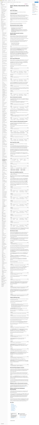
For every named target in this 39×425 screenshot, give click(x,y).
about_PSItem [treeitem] (3, 128)
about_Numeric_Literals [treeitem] (4, 119)
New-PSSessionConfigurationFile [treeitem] (4, 246)
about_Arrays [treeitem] (3, 37)
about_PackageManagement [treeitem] (4, 132)
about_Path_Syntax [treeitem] (4, 140)
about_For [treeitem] (3, 82)
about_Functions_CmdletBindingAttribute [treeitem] (4, 94)
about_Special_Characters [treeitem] (4, 182)
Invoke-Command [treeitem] (3, 240)
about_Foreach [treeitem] (3, 83)
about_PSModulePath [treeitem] (4, 129)
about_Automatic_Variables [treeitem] (4, 40)
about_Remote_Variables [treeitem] (4, 166)
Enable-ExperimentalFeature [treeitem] (3, 218)
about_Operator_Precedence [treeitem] (4, 122)
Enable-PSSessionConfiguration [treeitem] (4, 220)
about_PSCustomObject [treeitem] (4, 127)
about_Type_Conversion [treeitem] (4, 193)
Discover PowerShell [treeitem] (3, 13)
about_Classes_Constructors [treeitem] (4, 52)
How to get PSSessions (34, 8)
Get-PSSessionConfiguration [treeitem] (4, 237)
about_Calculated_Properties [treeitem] (4, 45)
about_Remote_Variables (13, 405)
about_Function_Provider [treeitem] (4, 85)
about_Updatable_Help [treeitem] (4, 196)
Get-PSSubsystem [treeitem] (3, 238)
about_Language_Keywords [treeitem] (4, 107)
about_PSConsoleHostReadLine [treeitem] (4, 126)
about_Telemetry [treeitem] (3, 187)
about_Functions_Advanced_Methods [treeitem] (4, 89)
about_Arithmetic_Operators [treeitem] (4, 36)
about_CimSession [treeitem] (4, 50)
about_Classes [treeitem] (3, 51)
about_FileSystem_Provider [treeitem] (4, 81)
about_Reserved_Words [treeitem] (4, 168)
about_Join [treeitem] (3, 105)
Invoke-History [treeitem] (3, 241)
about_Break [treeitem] (3, 42)
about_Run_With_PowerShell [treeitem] (4, 170)
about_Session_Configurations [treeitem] (4, 178)
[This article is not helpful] (37, 14)
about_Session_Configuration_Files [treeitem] (4, 177)
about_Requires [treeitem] (3, 167)
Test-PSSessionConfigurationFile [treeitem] (4, 270)
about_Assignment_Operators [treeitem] (4, 38)
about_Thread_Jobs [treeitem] (4, 188)
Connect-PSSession (13, 408)
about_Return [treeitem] (3, 169)
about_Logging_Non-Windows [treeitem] (4, 111)
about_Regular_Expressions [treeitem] (4, 157)
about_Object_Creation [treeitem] (4, 120)
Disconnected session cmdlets (35, 6)
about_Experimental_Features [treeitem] (4, 79)
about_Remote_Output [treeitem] (4, 162)
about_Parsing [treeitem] (3, 139)
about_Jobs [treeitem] (3, 104)
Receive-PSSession (13, 410)
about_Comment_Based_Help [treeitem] (4, 61)
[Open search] (36, 0)
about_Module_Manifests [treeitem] (4, 117)
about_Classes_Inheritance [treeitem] (4, 54)
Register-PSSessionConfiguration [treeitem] (4, 256)
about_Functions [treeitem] (3, 86)
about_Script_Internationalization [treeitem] (4, 174)
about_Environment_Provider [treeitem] (4, 74)
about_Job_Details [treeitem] (4, 103)
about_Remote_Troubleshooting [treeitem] (4, 165)
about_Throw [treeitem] (3, 189)
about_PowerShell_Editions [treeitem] (4, 145)
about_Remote (12, 404)
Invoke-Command (13, 407)
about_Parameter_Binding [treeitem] (4, 134)
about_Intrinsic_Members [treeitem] (4, 102)
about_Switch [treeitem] (3, 185)
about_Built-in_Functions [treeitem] (4, 43)
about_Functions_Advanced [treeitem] (4, 87)
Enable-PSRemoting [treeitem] (3, 219)
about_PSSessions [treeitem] (4, 131)
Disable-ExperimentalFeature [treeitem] (3, 212)
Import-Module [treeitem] (3, 239)
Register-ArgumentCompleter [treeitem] (3, 255)
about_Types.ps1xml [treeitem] (4, 195)
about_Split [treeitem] (3, 184)
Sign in (37, 0)
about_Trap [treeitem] (3, 190)
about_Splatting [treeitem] (3, 183)
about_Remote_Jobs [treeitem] (4, 161)
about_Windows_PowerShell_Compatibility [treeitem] (4, 206)
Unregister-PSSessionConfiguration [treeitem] (4, 271)
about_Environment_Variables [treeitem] (4, 75)
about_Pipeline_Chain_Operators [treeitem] (4, 141)
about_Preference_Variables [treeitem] (4, 147)
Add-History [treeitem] (3, 207)
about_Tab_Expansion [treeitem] (4, 186)
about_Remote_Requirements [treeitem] (4, 163)
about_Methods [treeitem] (3, 116)
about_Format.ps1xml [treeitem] (4, 84)
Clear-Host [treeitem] (3, 209)
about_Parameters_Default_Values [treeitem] (4, 138)
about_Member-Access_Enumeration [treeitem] (4, 115)
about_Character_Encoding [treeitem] (4, 49)
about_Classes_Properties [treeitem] (4, 57)
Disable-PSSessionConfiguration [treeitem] (4, 215)
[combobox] (4, 4)
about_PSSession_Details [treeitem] (4, 130)
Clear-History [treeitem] (3, 208)
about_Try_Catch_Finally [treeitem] (4, 191)
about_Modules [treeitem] (3, 118)
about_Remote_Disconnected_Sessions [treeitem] (4, 160)
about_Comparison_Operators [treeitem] (4, 65)
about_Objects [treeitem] (3, 121)
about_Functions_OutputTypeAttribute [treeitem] (4, 95)
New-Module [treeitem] (3, 242)
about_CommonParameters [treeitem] (4, 64)
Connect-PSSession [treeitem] (3, 210)
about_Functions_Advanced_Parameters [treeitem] (4, 90)
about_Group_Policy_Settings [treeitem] (4, 97)
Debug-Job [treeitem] (3, 211)
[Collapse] (6, 3)
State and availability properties (35, 11)
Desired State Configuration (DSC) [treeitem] (3, 19)
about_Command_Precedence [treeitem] (4, 58)
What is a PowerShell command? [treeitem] (3, 12)
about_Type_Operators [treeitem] (4, 194)
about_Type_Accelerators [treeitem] (4, 192)
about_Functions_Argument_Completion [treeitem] (4, 92)
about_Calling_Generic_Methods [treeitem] (4, 46)
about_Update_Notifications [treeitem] (4, 197)
